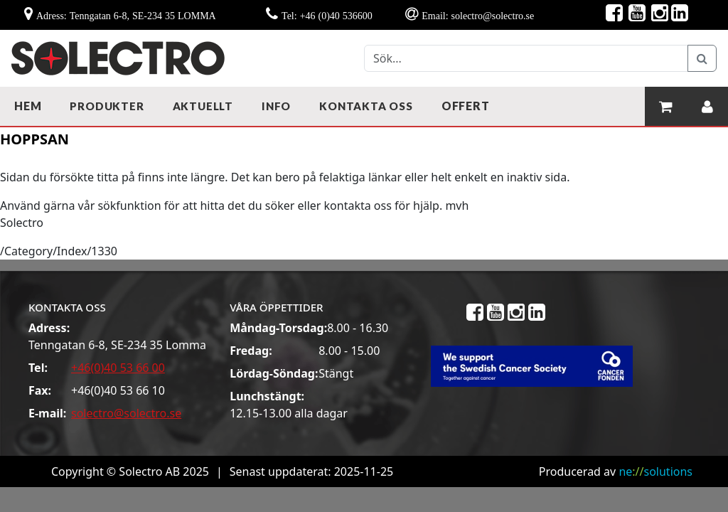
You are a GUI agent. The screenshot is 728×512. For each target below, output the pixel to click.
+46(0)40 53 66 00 (118, 367)
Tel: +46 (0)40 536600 (327, 16)
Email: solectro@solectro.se (478, 16)
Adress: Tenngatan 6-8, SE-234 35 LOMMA (126, 16)
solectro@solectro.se (126, 413)
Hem (27, 105)
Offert (465, 105)
